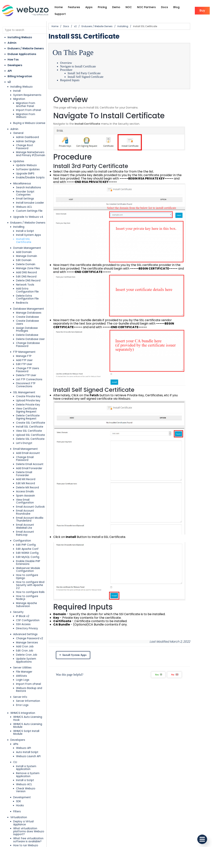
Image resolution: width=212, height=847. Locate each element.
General (18, 130)
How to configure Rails (30, 562)
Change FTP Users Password (27, 358)
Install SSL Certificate (31, 233)
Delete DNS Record (28, 271)
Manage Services (27, 610)
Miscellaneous (22, 177)
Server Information (28, 669)
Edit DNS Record (26, 268)
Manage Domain (26, 247)
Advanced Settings (25, 602)
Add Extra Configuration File (31, 281)
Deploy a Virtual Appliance (30, 786)
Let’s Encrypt (24, 431)
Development (22, 762)
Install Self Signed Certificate (93, 76)
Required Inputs (77, 80)
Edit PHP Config (26, 521)
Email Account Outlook (30, 486)
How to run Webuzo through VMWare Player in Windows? (29, 820)
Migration (19, 99)
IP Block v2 (22, 584)
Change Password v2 (29, 606)
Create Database (27, 308)
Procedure (74, 69)
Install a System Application (26, 735)
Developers (15, 65)
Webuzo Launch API (28, 724)
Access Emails (25, 474)
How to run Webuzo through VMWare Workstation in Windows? (29, 830)
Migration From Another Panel (31, 104)
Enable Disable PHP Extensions (28, 539)
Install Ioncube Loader (30, 197)
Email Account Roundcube (25, 491)
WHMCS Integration (22, 680)
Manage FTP (24, 344)
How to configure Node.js (32, 567)
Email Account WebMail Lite (30, 506)
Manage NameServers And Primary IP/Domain (30, 148)
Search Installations (28, 181)
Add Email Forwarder (29, 453)
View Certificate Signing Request (31, 398)
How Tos (13, 59)
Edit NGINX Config (27, 529)
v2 (9, 82)
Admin (12, 43)
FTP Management (24, 340)
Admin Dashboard (27, 134)
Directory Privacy (27, 596)
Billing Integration (20, 76)
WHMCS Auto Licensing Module (27, 693)
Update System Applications (26, 628)
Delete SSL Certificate (30, 427)
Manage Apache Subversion (26, 572)
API (10, 71)
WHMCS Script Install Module (26, 700)
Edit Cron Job (24, 618)
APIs (15, 711)
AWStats (21, 643)
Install (17, 91)
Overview (74, 62)
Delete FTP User (26, 363)
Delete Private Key (28, 393)
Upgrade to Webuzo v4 (28, 211)
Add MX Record (25, 462)
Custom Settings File (29, 205)
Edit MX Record (25, 465)
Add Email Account (28, 441)
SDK (18, 766)
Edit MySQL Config (27, 533)
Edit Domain (23, 251)
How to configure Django (32, 551)
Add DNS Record (26, 263)
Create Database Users (31, 312)
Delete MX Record (27, 470)
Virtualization (18, 782)
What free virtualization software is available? (28, 801)
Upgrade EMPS (25, 167)
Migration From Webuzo (31, 114)
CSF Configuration (27, 588)
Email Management (25, 437)
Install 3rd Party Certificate (92, 73)
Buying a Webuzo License (29, 120)
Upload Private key (28, 388)
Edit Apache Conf (27, 525)
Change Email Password (31, 445)
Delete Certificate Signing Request (28, 405)
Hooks (20, 770)
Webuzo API (23, 715)
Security (18, 579)
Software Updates (28, 163)
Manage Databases (28, 304)
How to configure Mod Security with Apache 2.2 (31, 557)
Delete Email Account (29, 449)
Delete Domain (25, 255)
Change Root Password (31, 142)
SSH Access (23, 592)
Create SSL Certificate (30, 411)
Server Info (20, 664)
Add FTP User (24, 348)
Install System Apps (28, 229)
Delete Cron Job (26, 622)
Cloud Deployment (22, 839)
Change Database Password (28, 333)
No (195, 711)
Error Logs (22, 672)
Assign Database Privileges (27, 317)
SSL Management (24, 380)
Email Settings (25, 193)
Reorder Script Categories (25, 187)
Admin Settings (25, 138)
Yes (178, 711)
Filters (17, 776)
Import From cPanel (28, 110)
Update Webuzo (26, 159)
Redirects (22, 294)
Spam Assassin (25, 478)
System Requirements (27, 95)
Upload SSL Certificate (30, 423)
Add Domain (24, 243)
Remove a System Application (27, 742)
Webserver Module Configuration (28, 546)
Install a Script (25, 225)
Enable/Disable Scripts (30, 171)
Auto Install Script (27, 720)
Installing (18, 221)
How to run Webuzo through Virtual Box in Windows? (26, 810)
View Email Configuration (32, 482)
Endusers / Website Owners (26, 48)
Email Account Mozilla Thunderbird (29, 498)
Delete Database (27, 323)
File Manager (24, 639)
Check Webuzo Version (30, 756)
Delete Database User (30, 327)
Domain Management (27, 239)
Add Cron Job (25, 614)
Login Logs (22, 647)
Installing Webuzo (20, 37)
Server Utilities (22, 635)
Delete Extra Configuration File (27, 288)
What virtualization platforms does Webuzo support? (28, 793)
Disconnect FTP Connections (25, 373)
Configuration (22, 517)
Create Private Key (28, 384)
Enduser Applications (22, 54)
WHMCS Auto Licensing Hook (27, 686)
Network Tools (25, 276)
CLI (15, 730)
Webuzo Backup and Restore (29, 657)
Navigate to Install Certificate (86, 66)
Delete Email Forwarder (31, 457)
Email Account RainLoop (31, 511)
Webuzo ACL (24, 201)
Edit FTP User (24, 352)
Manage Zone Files (28, 259)
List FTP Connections (29, 367)
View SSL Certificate (29, 419)
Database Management (28, 300)
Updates (18, 155)
